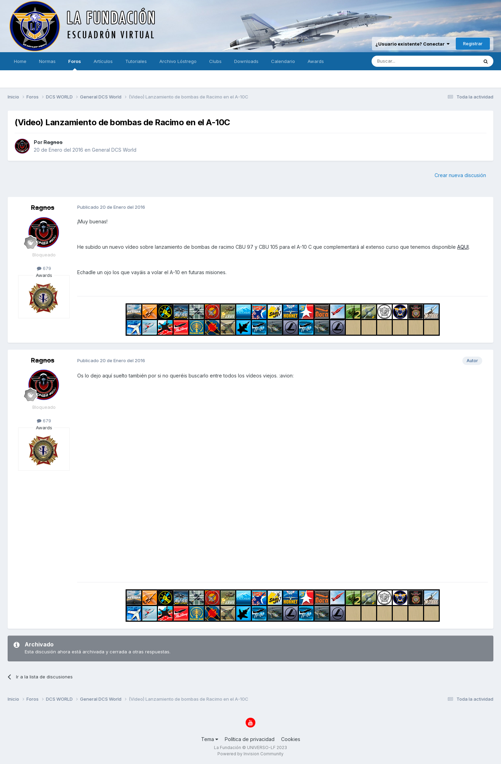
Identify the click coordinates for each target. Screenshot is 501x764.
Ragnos (53, 142)
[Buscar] (403, 61)
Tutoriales (136, 61)
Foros (74, 64)
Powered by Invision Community (250, 753)
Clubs (215, 61)
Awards (316, 61)
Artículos (103, 61)
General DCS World (114, 150)
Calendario (283, 61)
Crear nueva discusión (460, 175)
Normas (47, 61)
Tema (209, 739)
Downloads (246, 61)
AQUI (463, 247)
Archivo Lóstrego (178, 61)
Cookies (290, 739)
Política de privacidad (250, 739)
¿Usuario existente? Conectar (412, 44)
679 (44, 268)
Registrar (473, 43)
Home (20, 61)
